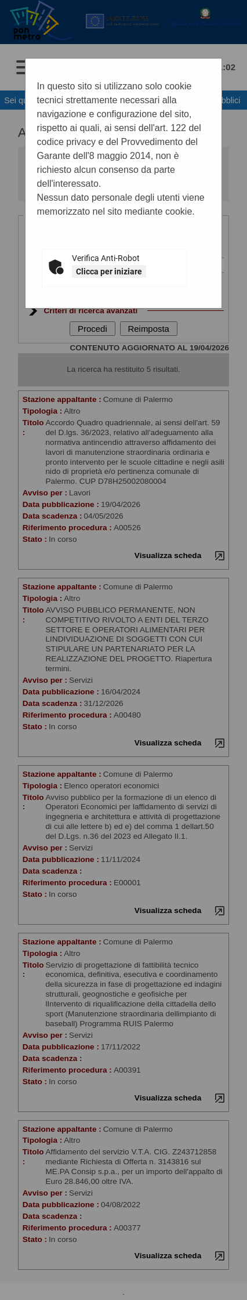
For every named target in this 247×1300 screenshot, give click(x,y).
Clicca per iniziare (109, 271)
